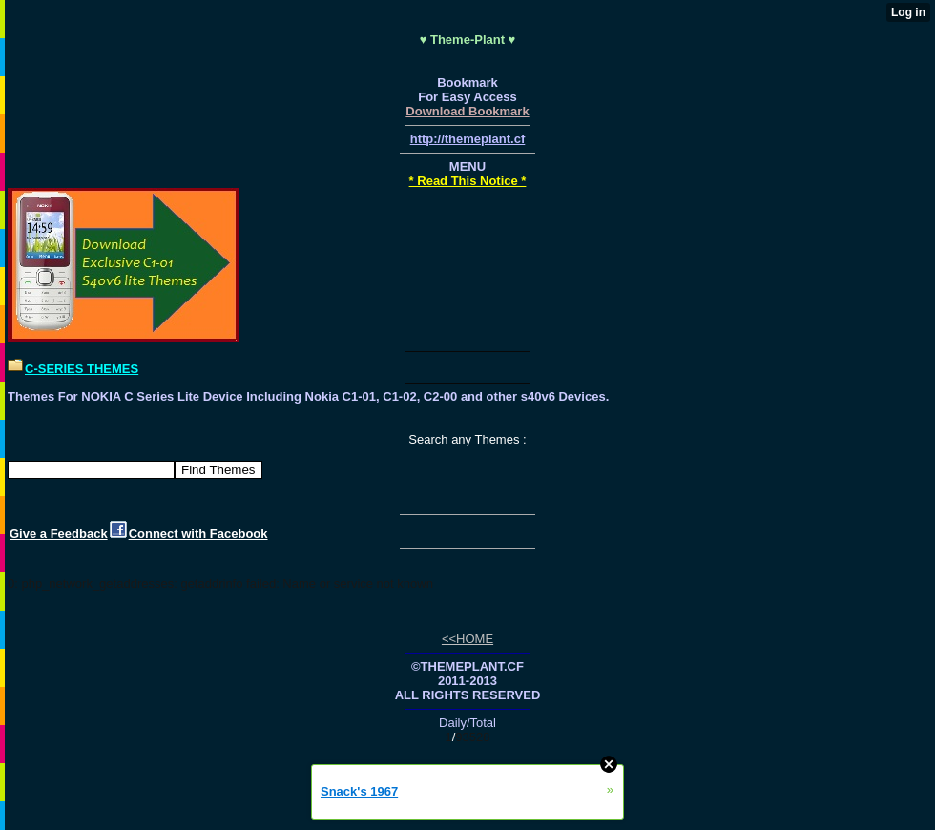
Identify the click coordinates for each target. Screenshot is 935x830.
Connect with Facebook (198, 534)
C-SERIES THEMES (81, 369)
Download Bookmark (467, 111)
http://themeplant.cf (468, 139)
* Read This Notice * (468, 181)
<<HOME (467, 639)
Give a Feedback (59, 534)
